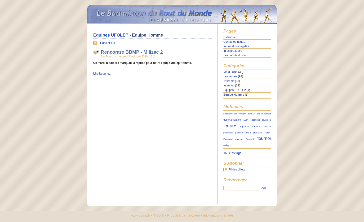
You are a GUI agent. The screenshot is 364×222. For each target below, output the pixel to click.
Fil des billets (106, 43)
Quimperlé (250, 139)
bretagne (243, 114)
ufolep (226, 145)
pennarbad (228, 133)
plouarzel (257, 132)
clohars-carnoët (264, 114)
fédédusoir (255, 120)
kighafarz (244, 126)
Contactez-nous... (234, 41)
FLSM (245, 120)
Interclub (228, 85)
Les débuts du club (235, 55)
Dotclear (193, 215)
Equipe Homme (233, 94)
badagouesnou (230, 114)
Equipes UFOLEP (110, 35)
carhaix (251, 114)
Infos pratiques (232, 50)
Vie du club (230, 72)
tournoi (264, 138)
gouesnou (266, 120)
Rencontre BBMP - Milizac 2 (132, 52)
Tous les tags (232, 153)
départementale (232, 119)
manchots (257, 126)
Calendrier (229, 37)
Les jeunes (230, 76)
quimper (239, 139)
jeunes (230, 125)
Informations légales (236, 46)
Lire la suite (101, 73)
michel (267, 126)
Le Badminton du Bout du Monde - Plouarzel (182, 14)
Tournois (228, 81)
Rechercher (235, 180)
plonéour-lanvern (243, 133)
